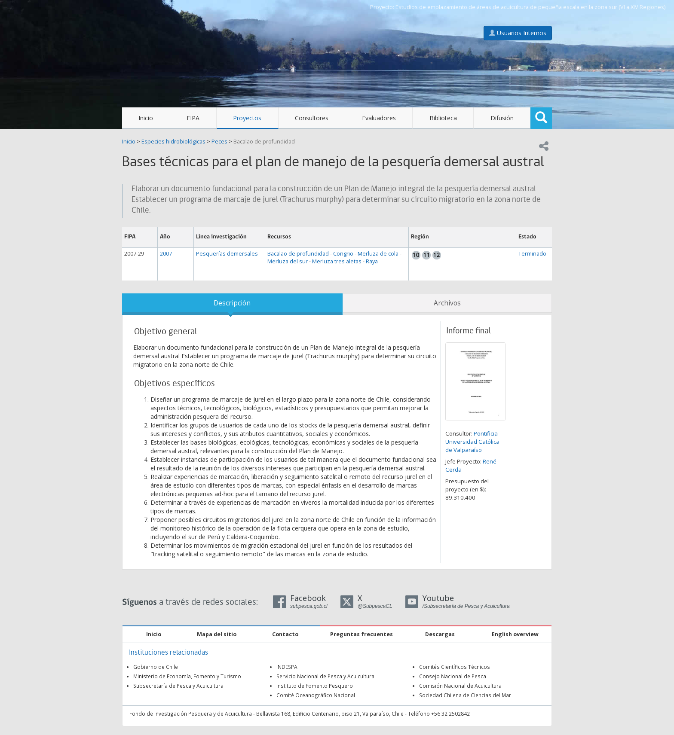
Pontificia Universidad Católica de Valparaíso (472, 442)
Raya (372, 261)
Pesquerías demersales (227, 253)
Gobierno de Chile (155, 666)
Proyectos (247, 118)
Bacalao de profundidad (264, 141)
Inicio (145, 118)
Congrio (343, 253)
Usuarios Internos (517, 33)
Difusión (502, 118)
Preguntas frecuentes (361, 634)
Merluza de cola (378, 253)
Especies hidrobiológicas (173, 141)
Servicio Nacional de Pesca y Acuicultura (325, 676)
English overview (515, 634)
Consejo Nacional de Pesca (452, 676)
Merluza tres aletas (337, 261)
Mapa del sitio (216, 634)
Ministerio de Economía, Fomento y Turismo (187, 676)
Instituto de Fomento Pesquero (314, 685)
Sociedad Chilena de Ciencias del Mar (465, 695)
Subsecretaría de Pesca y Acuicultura (178, 685)
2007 (166, 253)
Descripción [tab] (232, 303)
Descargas (440, 634)
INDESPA (286, 666)
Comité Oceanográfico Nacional (315, 695)
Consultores (311, 118)
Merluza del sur (287, 261)
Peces (219, 141)
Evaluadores (379, 118)
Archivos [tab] (447, 303)
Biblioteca (443, 118)
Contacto (285, 634)
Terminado (532, 253)
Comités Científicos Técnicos (454, 666)
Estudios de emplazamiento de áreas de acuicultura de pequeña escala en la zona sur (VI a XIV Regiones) (530, 7)
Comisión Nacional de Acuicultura (460, 685)
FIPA (193, 118)
